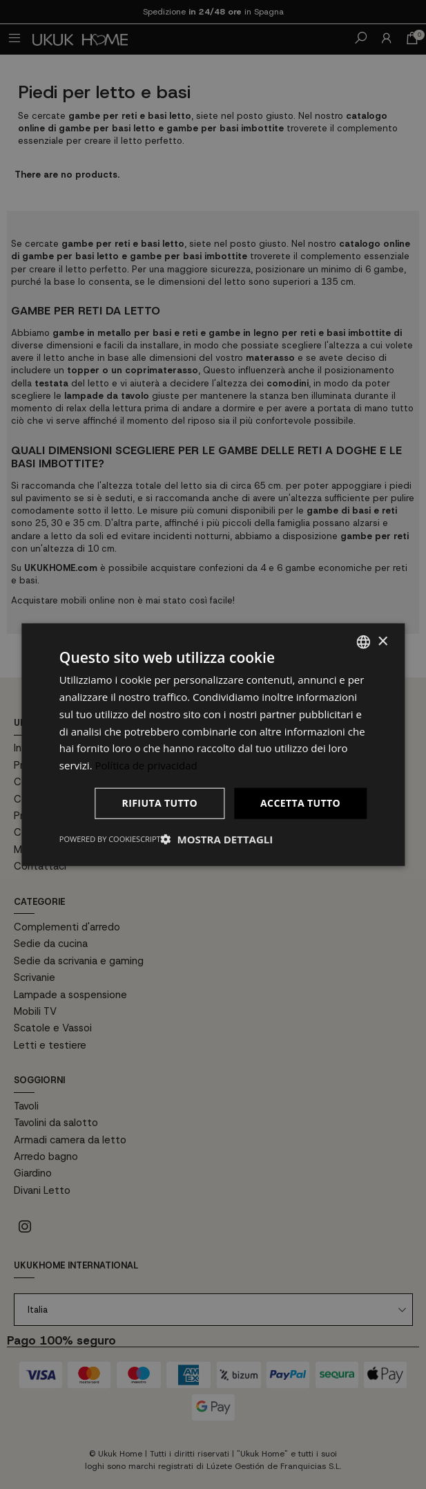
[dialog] (213, 744)
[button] (217, 838)
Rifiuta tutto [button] (159, 802)
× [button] (382, 641)
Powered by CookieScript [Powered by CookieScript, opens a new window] (110, 838)
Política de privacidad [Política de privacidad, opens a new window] (146, 765)
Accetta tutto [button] (300, 802)
